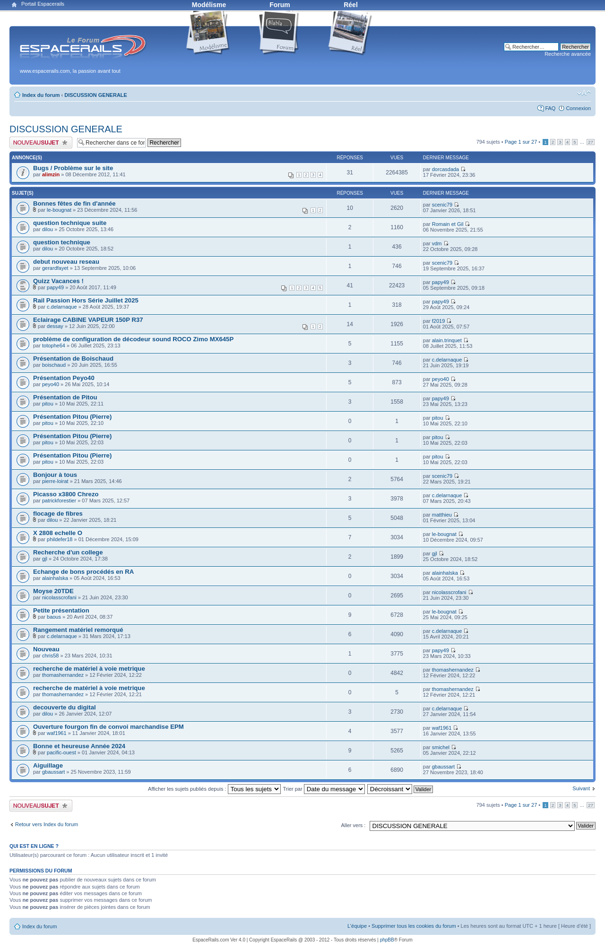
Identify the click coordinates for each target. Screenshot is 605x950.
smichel (440, 747)
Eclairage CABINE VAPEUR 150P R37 (88, 319)
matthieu (442, 515)
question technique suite (69, 222)
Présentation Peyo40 (64, 377)
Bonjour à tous (55, 474)
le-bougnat (59, 210)
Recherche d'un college (68, 552)
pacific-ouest (61, 752)
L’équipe (357, 926)
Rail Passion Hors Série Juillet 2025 (85, 300)
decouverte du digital (64, 707)
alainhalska (55, 578)
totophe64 (53, 345)
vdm (437, 243)
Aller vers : (353, 825)
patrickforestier (59, 500)
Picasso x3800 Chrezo (66, 494)
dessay (55, 326)
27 (590, 142)
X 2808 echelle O (57, 532)
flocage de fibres (58, 513)
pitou (47, 403)
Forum (279, 5)
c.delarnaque (62, 307)
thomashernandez (63, 675)
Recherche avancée (567, 54)
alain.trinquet (447, 340)
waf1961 (57, 733)
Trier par (323, 789)
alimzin (51, 174)
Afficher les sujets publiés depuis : (214, 789)
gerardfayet (55, 268)
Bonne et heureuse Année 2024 (79, 746)
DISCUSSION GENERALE (95, 95)
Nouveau (46, 649)
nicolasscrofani (59, 597)
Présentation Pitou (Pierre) (72, 416)
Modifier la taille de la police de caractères (584, 93)
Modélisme (209, 5)
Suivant (581, 788)
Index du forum (41, 95)
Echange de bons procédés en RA (83, 571)
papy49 (55, 287)
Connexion (578, 108)
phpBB (387, 939)
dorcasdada (445, 169)
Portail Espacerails (42, 4)
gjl (44, 558)
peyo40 (50, 384)
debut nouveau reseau (66, 261)
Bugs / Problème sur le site (73, 168)
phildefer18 (59, 539)
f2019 (438, 321)
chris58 (50, 655)
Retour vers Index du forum (46, 824)
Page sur (521, 142)
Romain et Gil (448, 224)
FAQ (550, 108)
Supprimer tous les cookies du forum (414, 926)
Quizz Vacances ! (58, 281)
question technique (61, 242)
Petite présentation (61, 610)
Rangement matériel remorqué (78, 629)
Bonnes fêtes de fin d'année (74, 203)
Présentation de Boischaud (73, 358)
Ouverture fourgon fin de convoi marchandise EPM (108, 726)
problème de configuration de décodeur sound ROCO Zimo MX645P (133, 339)
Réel (351, 5)
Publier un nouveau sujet (40, 142)
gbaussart (53, 772)
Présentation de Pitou (65, 397)
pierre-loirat (55, 481)
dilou (47, 229)
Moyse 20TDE (53, 591)
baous (54, 617)
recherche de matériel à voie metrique (89, 668)
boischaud (54, 365)
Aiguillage (48, 765)
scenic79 (442, 204)
